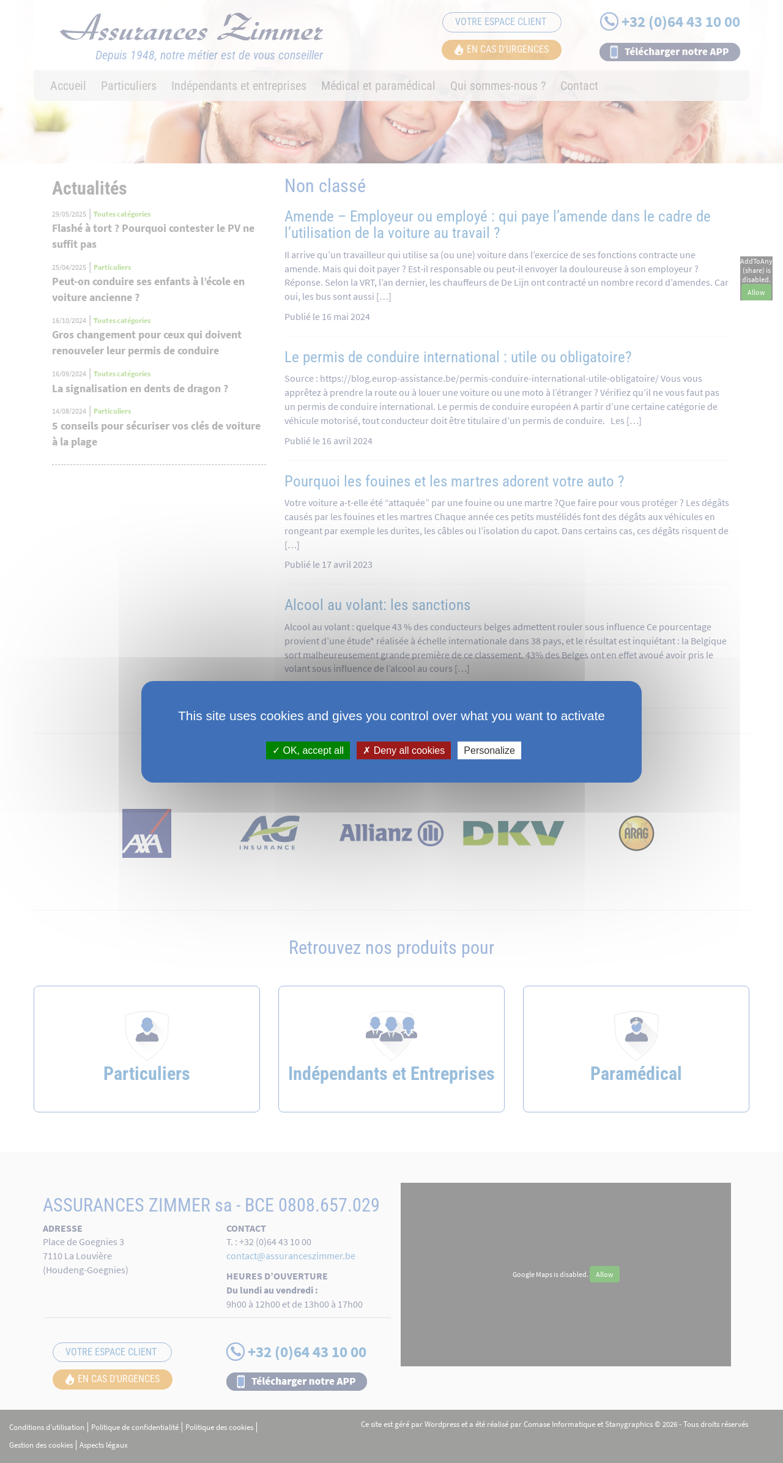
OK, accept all (308, 750)
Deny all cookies (404, 750)
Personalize (489, 750)
